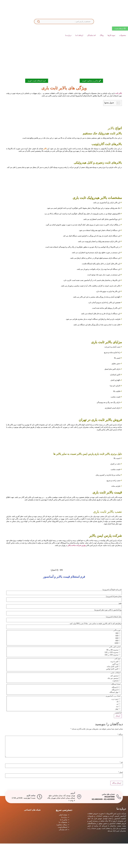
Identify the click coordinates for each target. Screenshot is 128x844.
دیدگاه (120, 735)
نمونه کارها (111, 35)
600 (117, 639)
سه (117, 707)
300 (117, 634)
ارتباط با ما (79, 35)
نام (121, 763)
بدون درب (114, 699)
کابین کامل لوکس (112, 669)
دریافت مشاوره (62, 825)
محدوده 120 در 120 (111, 653)
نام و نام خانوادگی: (112, 590)
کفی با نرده (114, 662)
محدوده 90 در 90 (112, 650)
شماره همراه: (114, 597)
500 (117, 636)
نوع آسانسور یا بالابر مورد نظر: (108, 610)
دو (117, 704)
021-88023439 (97, 800)
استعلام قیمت (62, 827)
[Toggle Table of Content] (117, 103)
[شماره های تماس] (118, 797)
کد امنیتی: (118, 713)
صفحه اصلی (63, 815)
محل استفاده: (114, 617)
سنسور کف (114, 676)
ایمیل (120, 773)
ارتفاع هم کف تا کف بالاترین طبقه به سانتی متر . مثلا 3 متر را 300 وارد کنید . (95, 624)
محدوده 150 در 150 (111, 655)
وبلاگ (102, 35)
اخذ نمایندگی (91, 35)
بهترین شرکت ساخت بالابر (77, 546)
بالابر (45, 149)
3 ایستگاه (115, 690)
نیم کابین (115, 664)
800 (117, 641)
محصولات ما (63, 823)
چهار (116, 709)
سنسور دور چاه (113, 679)
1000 (116, 643)
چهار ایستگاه (114, 693)
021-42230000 (109, 800)
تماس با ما (63, 820)
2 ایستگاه (115, 688)
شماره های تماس (108, 795)
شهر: (120, 603)
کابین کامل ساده (112, 667)
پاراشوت (115, 681)
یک (117, 702)
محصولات (122, 35)
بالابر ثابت (118, 94)
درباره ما (68, 35)
